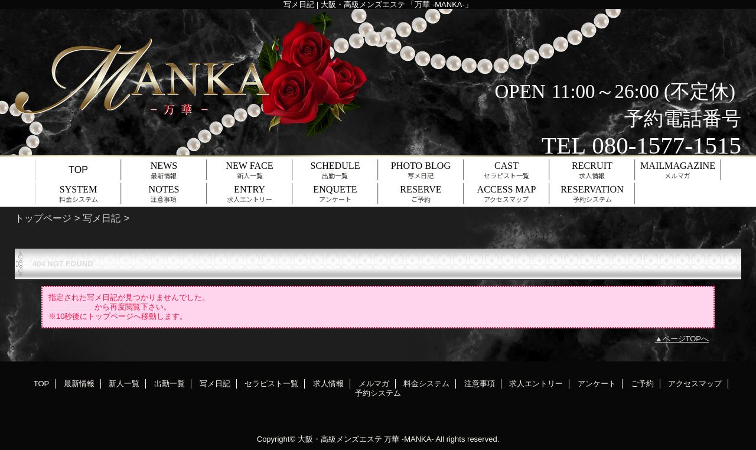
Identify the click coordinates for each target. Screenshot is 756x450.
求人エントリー (536, 383)
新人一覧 (124, 383)
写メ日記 (101, 218)
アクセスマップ (695, 383)
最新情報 (79, 383)
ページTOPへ (686, 338)
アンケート (597, 383)
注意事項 (479, 383)
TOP (78, 169)
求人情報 (328, 383)
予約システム (378, 393)
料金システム (426, 383)
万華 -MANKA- (409, 439)
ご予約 (642, 383)
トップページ (43, 218)
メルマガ (374, 383)
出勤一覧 (169, 383)
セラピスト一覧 (271, 383)
